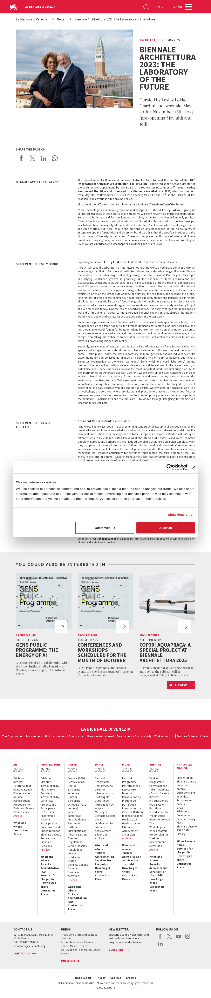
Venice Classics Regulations (77, 847)
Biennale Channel (187, 826)
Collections (183, 815)
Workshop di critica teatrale (158, 829)
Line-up (72, 786)
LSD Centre (129, 789)
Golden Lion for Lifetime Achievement (104, 827)
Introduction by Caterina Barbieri (132, 810)
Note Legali (83, 978)
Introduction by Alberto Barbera (78, 832)
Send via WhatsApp (55, 158)
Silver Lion (101, 834)
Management (34, 736)
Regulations (75, 842)
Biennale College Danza (105, 817)
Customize (105, 527)
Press (17, 834)
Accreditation (50, 868)
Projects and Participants (48, 806)
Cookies (115, 978)
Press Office (70, 961)
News (180, 845)
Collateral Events (51, 827)
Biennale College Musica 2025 (132, 817)
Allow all (165, 527)
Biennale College (187, 736)
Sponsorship (76, 736)
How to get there (48, 884)
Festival (100, 778)
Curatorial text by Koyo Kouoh (22, 787)
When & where (186, 841)
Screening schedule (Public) (74, 793)
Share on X (32, 158)
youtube (178, 938)
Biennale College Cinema (78, 866)
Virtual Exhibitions (183, 809)
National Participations (49, 821)
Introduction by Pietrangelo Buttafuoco (50, 789)
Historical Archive (182, 787)
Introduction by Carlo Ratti (50, 798)
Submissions (21, 812)
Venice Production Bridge (74, 857)
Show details (177, 514)
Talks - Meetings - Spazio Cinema (159, 791)
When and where (19, 824)
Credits (131, 978)
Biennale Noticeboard (100, 736)
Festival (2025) (77, 782)
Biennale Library (186, 781)
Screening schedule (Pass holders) (77, 804)
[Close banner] (193, 467)
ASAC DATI (183, 830)
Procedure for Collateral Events (23, 806)
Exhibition (19, 778)
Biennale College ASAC (187, 821)
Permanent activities (74, 874)
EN (159, 7)
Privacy (101, 978)
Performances (104, 786)
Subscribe (116, 950)
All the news (178, 685)
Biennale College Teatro (159, 821)
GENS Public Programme (48, 814)
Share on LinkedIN (44, 158)
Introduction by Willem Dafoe (158, 814)
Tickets (46, 864)
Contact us (20, 830)
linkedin (160, 945)
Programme (102, 782)
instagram (187, 938)
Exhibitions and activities (186, 794)
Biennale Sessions (46, 843)
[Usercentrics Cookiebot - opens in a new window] (169, 467)
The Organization (12, 736)
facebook (160, 938)
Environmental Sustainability (134, 736)
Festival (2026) (77, 778)
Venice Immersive (74, 814)
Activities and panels (185, 802)
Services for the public (49, 877)
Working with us (164, 736)
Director (18, 782)
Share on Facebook (21, 158)
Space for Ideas (50, 831)
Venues (61, 736)
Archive (18, 816)
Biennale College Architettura (51, 836)
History (49, 736)
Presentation (185, 778)
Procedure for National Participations (22, 796)
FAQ (43, 872)
